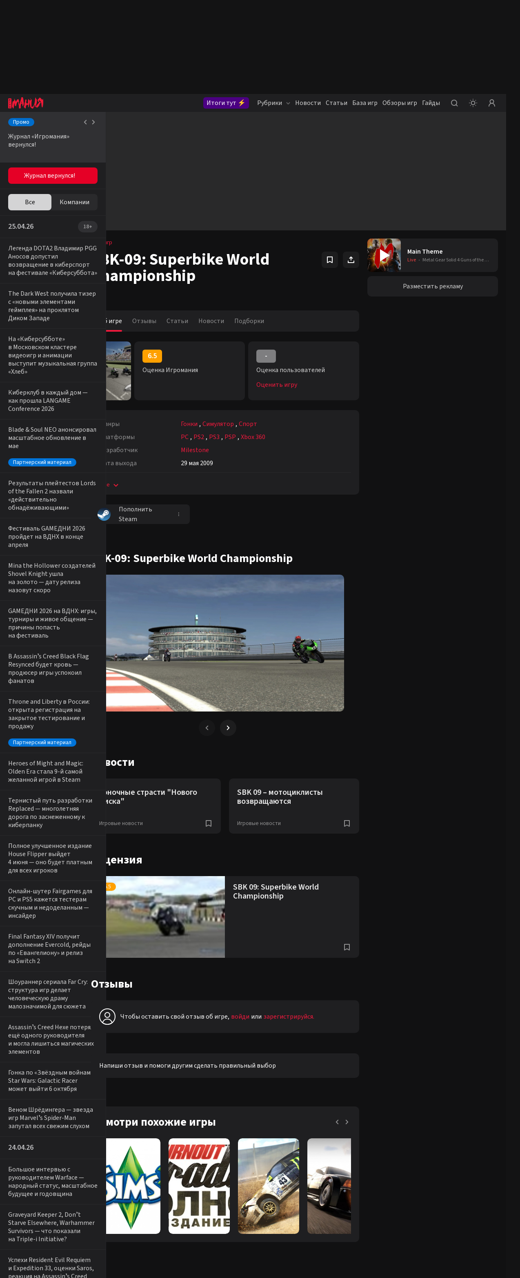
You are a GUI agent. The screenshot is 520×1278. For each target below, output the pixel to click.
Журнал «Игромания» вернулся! (38, 140)
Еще (132, 485)
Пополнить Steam (148, 514)
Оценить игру (288, 385)
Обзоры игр (399, 102)
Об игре (133, 321)
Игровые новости (144, 823)
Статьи (336, 102)
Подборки (272, 321)
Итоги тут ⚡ (226, 102)
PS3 (237, 437)
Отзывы (168, 321)
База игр (365, 102)
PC (208, 437)
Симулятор (241, 424)
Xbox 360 (276, 437)
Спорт (271, 424)
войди (263, 1017)
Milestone (218, 450)
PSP (253, 437)
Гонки (212, 424)
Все (30, 202)
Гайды (431, 102)
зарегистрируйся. (312, 1017)
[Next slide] (247, 728)
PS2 (222, 437)
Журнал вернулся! (49, 175)
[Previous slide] (226, 728)
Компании (74, 202)
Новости (308, 102)
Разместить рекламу (433, 286)
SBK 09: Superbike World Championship (288, 892)
